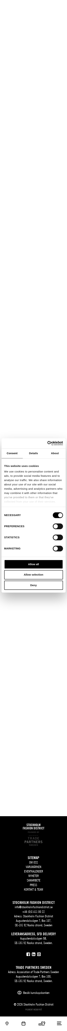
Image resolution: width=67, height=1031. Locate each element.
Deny (33, 585)
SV (40, 6)
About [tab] (55, 453)
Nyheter (33, 876)
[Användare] (59, 6)
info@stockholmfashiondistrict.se (34, 907)
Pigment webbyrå (33, 1009)
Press (33, 885)
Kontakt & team (33, 889)
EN (45, 6)
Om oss (33, 862)
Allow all (33, 564)
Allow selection (33, 574)
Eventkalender (33, 871)
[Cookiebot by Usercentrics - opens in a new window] (48, 443)
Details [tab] (33, 453)
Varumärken (33, 867)
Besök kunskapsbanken (36, 993)
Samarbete (33, 880)
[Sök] (52, 6)
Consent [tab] (12, 453)
